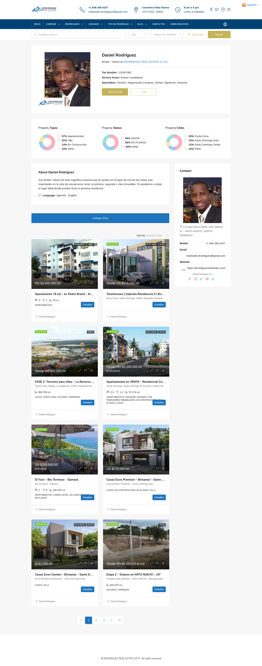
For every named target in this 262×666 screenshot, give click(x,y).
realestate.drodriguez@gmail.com (108, 11)
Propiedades (72, 24)
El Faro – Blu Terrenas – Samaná (56, 479)
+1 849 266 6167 (98, 7)
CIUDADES (93, 24)
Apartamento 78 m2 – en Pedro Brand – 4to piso (67, 294)
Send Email (115, 91)
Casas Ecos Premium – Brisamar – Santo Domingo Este (144, 479)
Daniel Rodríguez (47, 316)
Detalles (87, 304)
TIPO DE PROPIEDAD (118, 24)
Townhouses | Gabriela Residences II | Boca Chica (140, 294)
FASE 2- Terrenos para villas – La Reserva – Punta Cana (72, 381)
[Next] (111, 620)
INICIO (37, 24)
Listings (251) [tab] (100, 218)
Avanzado (195, 34)
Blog (140, 24)
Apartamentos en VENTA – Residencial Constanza (140, 381)
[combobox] (138, 34)
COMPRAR (51, 24)
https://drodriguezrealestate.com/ (206, 267)
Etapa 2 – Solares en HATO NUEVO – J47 (134, 574)
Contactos (158, 24)
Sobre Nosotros (179, 24)
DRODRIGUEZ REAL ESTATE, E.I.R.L (145, 61)
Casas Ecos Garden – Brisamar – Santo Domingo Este (71, 574)
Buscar (219, 34)
